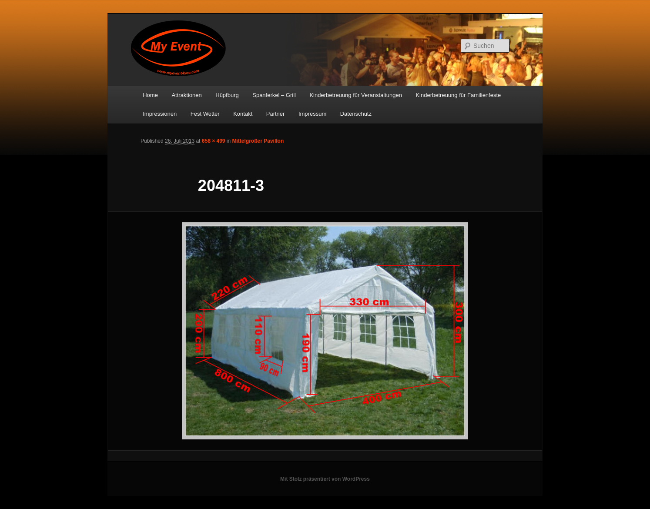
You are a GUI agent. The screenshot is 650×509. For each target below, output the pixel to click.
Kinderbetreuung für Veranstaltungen (355, 95)
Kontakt (242, 114)
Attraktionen (186, 95)
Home (150, 95)
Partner (275, 114)
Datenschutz (356, 114)
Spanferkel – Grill (274, 95)
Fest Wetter (205, 114)
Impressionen (160, 114)
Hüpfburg (226, 95)
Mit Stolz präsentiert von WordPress (325, 479)
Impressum (312, 114)
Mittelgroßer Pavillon (258, 141)
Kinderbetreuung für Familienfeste (458, 95)
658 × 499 (213, 141)
